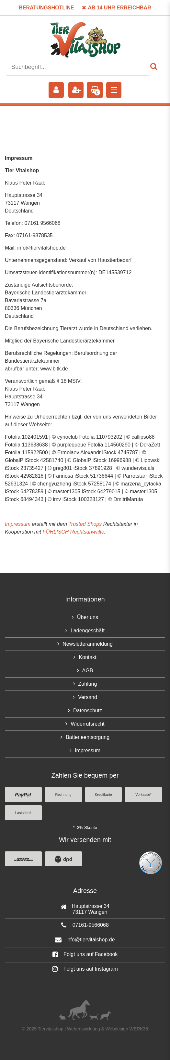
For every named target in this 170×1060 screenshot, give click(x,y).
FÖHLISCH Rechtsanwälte (73, 532)
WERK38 (139, 1028)
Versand (87, 697)
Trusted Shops (85, 524)
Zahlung (87, 684)
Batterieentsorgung (87, 737)
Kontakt (87, 657)
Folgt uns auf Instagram (85, 969)
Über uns (87, 617)
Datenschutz (87, 710)
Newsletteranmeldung (87, 644)
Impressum (17, 524)
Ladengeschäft (88, 630)
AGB (87, 670)
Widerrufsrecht (87, 724)
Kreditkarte (103, 794)
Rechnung (63, 794)
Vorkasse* (143, 794)
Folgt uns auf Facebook (85, 954)
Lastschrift (23, 813)
